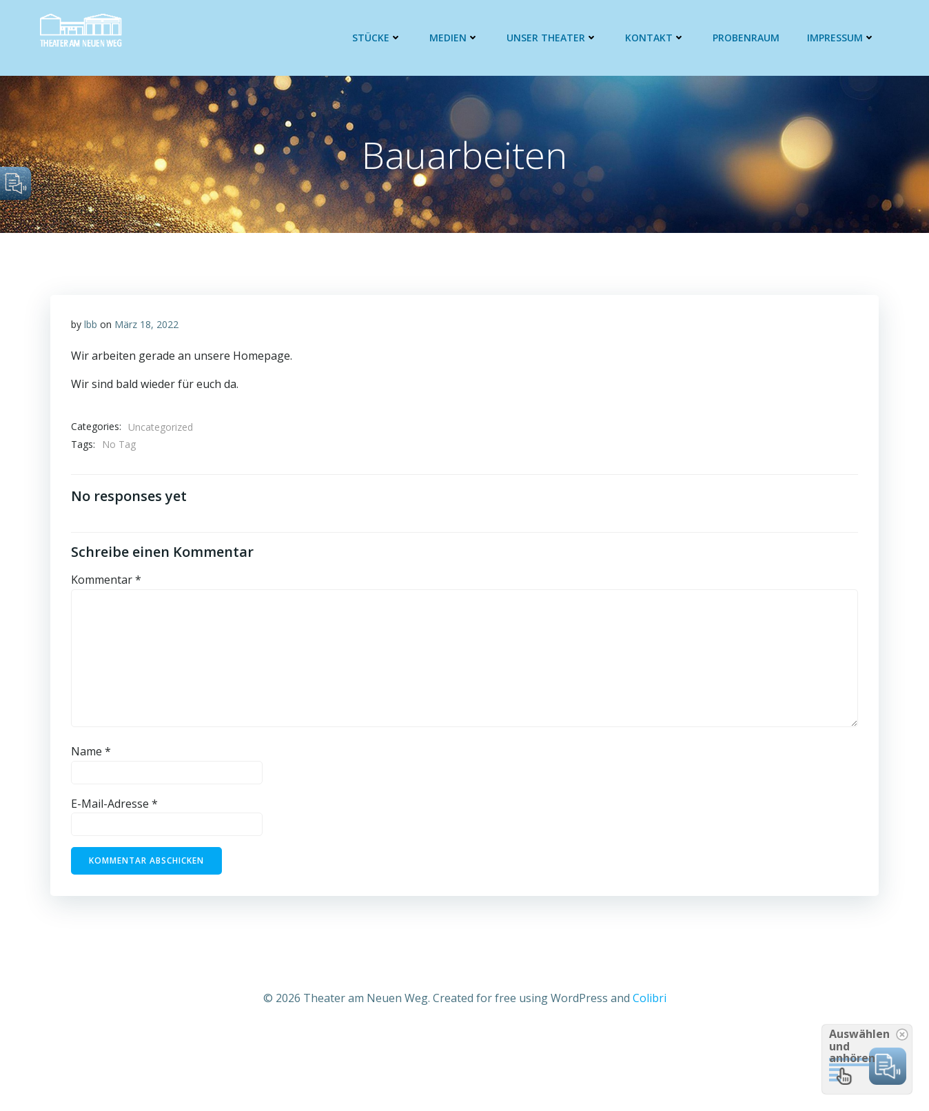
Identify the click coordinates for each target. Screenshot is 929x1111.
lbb (90, 324)
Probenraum (746, 37)
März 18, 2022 (146, 324)
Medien (454, 37)
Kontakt (655, 37)
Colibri (649, 998)
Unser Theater (552, 37)
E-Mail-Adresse (114, 803)
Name (91, 751)
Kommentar (106, 579)
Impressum (841, 37)
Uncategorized (160, 427)
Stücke (377, 37)
